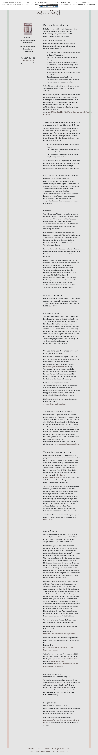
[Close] (96, 1)
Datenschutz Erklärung (48, 6)
